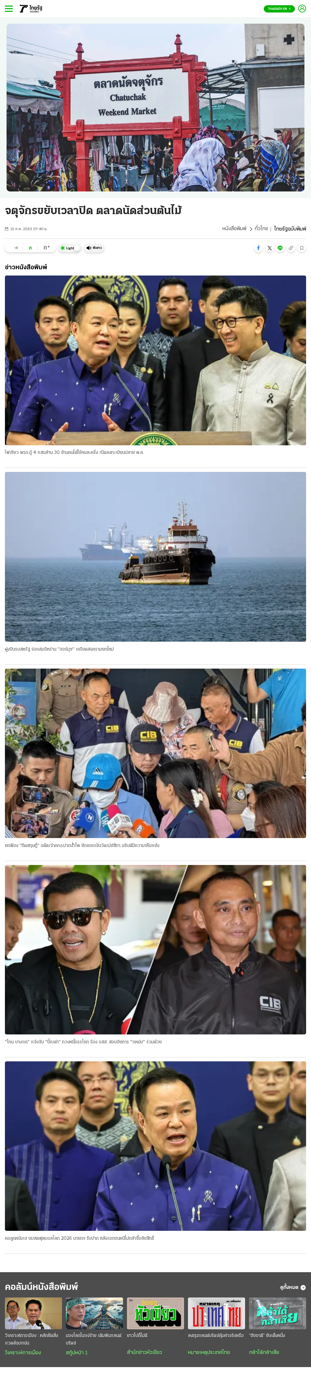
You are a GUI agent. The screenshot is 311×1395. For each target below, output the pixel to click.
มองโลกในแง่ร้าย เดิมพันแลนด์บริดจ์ (93, 1340)
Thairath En (279, 9)
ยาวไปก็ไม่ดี (137, 1336)
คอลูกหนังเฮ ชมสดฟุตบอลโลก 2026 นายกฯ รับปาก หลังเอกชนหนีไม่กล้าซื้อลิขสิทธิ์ (79, 1238)
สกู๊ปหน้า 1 (77, 1354)
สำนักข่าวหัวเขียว (144, 1353)
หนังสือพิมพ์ (234, 229)
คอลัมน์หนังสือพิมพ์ (43, 1288)
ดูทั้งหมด (293, 1288)
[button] (258, 248)
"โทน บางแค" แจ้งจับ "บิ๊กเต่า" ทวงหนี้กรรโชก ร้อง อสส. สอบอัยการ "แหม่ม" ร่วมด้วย (83, 1042)
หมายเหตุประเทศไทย (209, 1353)
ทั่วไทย (261, 229)
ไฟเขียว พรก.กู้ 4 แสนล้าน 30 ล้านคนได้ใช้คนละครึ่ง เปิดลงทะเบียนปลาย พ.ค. (74, 453)
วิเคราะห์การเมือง (23, 1354)
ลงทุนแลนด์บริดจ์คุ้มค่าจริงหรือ (216, 1336)
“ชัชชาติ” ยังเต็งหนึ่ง (267, 1336)
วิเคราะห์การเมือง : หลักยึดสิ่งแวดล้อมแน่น (31, 1340)
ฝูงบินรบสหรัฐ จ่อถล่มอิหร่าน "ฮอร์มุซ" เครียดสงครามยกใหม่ (59, 649)
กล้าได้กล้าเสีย (264, 1353)
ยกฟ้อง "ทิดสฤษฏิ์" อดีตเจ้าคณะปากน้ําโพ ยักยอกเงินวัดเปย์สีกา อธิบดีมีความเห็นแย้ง (82, 845)
